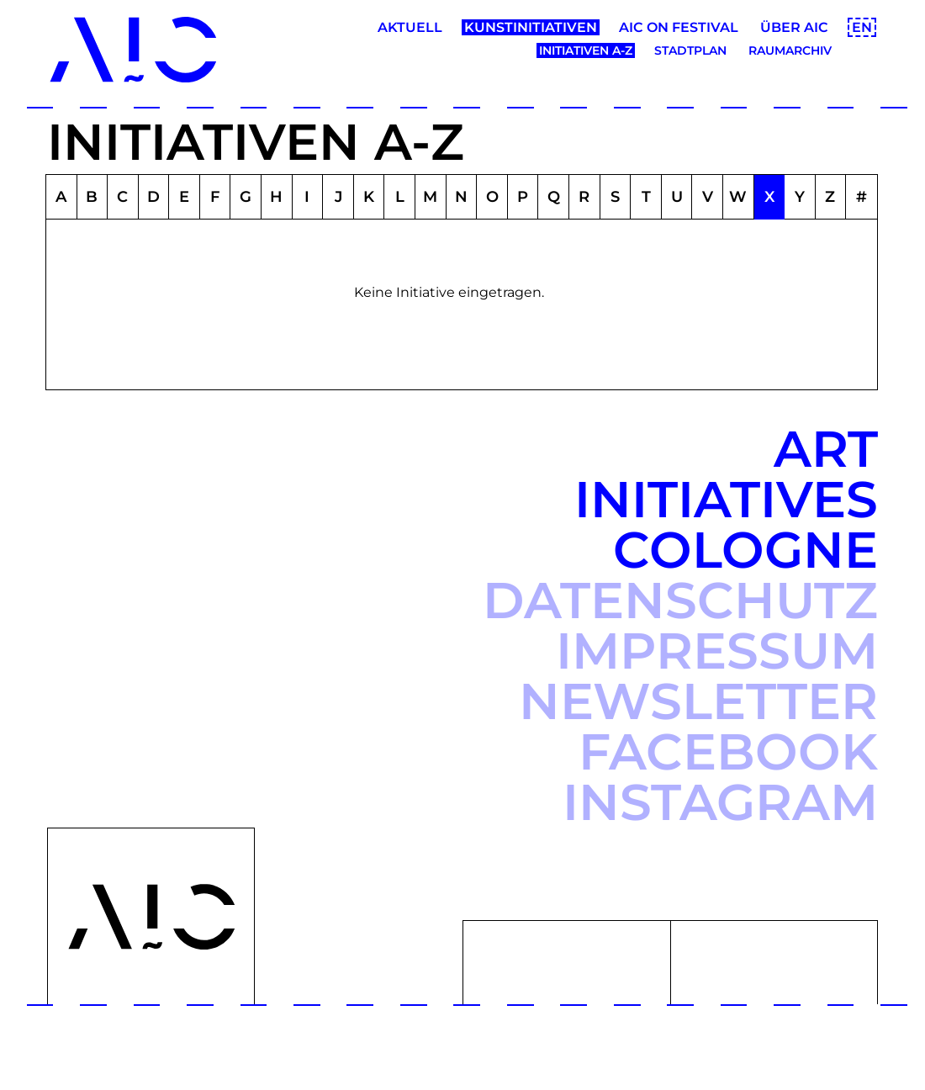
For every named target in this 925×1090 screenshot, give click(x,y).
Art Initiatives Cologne (726, 499)
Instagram (720, 802)
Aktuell (410, 27)
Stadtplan (690, 50)
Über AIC (794, 27)
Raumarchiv (790, 50)
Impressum (717, 650)
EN (862, 27)
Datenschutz (680, 600)
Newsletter (698, 701)
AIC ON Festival (678, 27)
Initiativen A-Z (585, 50)
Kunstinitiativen (530, 27)
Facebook (728, 751)
